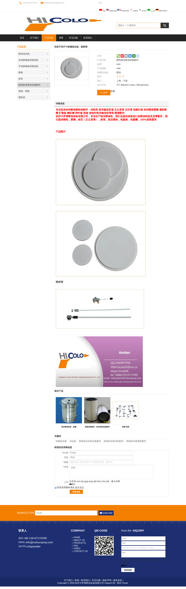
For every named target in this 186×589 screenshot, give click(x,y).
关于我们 (34, 38)
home (77, 537)
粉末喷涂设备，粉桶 (68, 427)
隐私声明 (107, 580)
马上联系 (104, 92)
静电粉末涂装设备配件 (90, 441)
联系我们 (87, 38)
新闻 (77, 580)
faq (76, 546)
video (77, 548)
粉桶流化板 (61, 441)
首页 (22, 38)
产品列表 (48, 38)
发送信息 (76, 492)
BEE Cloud (122, 583)
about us (79, 540)
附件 (72, 484)
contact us (81, 551)
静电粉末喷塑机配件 (136, 441)
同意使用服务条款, (69, 487)
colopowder (33, 546)
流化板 (73, 441)
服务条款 (79, 487)
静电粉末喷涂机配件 (114, 441)
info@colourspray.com (39, 542)
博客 (61, 38)
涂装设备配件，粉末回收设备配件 (97, 427)
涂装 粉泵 (125, 427)
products (80, 543)
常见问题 (73, 38)
